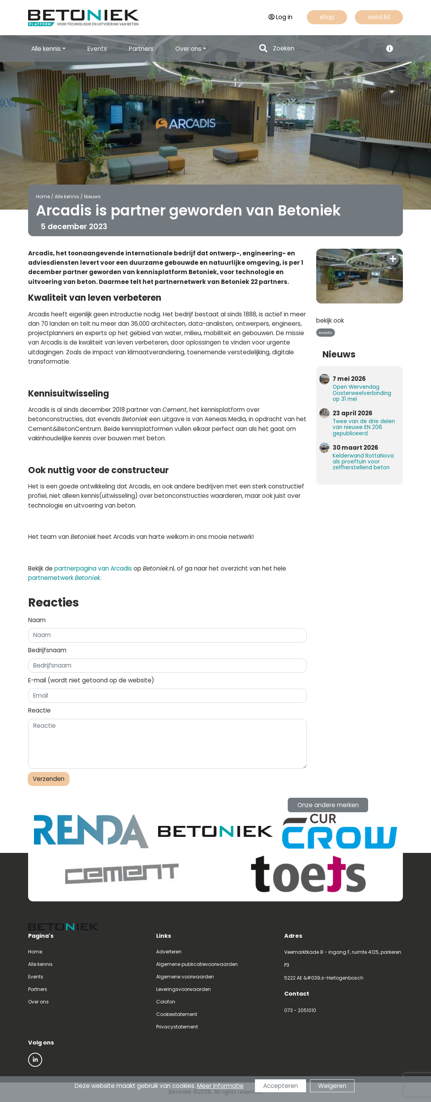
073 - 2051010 (300, 1010)
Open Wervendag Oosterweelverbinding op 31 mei (362, 392)
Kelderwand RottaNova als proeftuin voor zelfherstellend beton (363, 461)
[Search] (325, 48)
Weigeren (332, 1086)
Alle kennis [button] (46, 49)
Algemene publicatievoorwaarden (197, 964)
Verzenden (48, 779)
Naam (37, 620)
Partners (141, 49)
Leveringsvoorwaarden (183, 989)
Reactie (39, 710)
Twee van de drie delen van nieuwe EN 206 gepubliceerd (364, 427)
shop (327, 17)
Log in (280, 17)
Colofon (165, 1001)
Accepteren (280, 1086)
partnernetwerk (64, 578)
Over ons (38, 1001)
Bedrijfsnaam (47, 650)
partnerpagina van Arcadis (93, 568)
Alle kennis (67, 196)
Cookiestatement (176, 1014)
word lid (379, 17)
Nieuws (92, 196)
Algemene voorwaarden (185, 976)
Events (97, 49)
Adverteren (169, 951)
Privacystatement (177, 1026)
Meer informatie (220, 1086)
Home (43, 196)
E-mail (91, 680)
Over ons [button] (188, 49)
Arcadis (325, 332)
